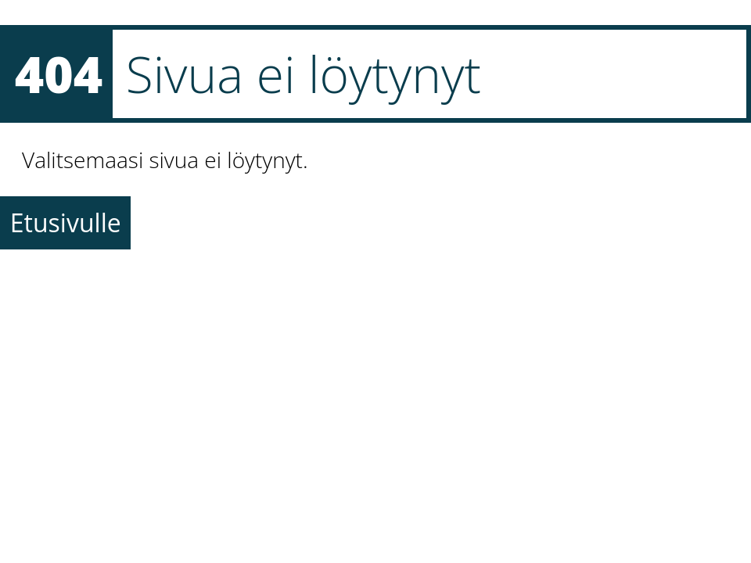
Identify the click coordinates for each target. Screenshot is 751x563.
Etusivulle (65, 222)
